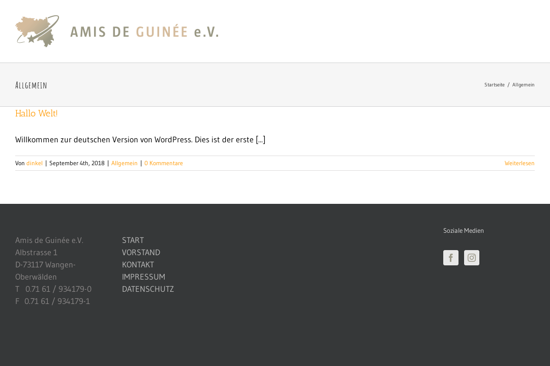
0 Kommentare (163, 163)
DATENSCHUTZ (148, 289)
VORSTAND (141, 252)
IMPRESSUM (143, 276)
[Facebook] (451, 257)
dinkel (34, 163)
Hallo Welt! (36, 113)
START (133, 240)
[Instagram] (471, 257)
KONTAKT (138, 264)
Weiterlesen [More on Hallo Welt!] (520, 163)
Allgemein (124, 163)
